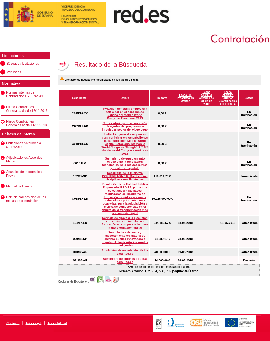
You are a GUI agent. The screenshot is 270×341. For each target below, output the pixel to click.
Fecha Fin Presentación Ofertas (185, 98)
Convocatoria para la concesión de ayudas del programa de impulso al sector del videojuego (125, 126)
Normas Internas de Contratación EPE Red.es (24, 94)
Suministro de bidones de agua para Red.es (125, 260)
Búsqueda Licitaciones (23, 63)
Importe (162, 98)
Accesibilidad (57, 323)
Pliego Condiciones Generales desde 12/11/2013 (27, 109)
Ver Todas (14, 72)
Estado (249, 98)
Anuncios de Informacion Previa (24, 173)
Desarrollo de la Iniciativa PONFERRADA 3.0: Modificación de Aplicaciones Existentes (125, 176)
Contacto (12, 323)
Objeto (125, 98)
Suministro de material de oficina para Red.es (125, 252)
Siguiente (180, 271)
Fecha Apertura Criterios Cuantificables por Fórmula (228, 98)
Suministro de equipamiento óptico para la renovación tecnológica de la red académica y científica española (124, 163)
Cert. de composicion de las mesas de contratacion (26, 199)
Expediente (79, 98)
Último (193, 271)
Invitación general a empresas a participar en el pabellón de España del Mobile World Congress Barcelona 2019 (125, 113)
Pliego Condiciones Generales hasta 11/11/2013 (26, 123)
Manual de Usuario (19, 186)
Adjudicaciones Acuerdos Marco (24, 159)
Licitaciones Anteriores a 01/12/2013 (23, 145)
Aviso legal (34, 323)
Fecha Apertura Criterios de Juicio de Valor (206, 98)
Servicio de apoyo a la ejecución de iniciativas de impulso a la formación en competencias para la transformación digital (125, 222)
